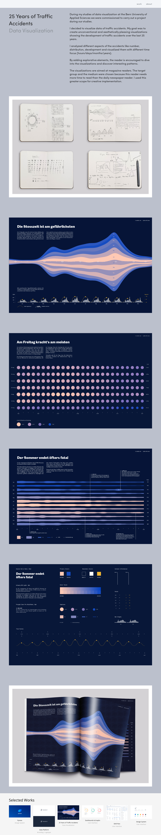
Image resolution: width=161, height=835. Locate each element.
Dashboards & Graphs (92, 820)
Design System (141, 822)
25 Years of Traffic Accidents (68, 823)
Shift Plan (117, 824)
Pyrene (19, 820)
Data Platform (44, 830)
